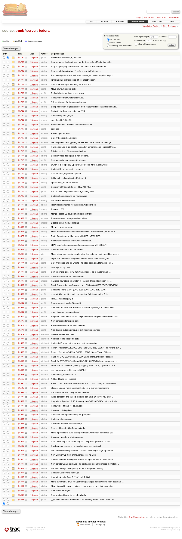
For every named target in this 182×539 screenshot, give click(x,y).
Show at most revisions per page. (150, 41)
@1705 (21, 188)
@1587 (21, 287)
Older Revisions (169, 26)
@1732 (21, 107)
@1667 (21, 242)
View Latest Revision (151, 26)
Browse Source (137, 21)
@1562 (21, 346)
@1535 (21, 422)
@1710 (21, 170)
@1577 (21, 328)
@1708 (21, 179)
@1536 (21, 418)
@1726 (21, 111)
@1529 (21, 431)
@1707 (21, 183)
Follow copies (114, 42)
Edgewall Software (36, 534)
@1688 (21, 224)
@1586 (21, 291)
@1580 (21, 314)
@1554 (21, 373)
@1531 (21, 427)
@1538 (21, 409)
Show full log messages (145, 44)
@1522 (21, 436)
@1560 (21, 355)
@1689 (21, 219)
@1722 (21, 120)
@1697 (21, 210)
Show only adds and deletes (119, 46)
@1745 (21, 57)
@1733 (21, 102)
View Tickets (157, 21)
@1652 (21, 246)
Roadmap (120, 21)
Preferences (174, 18)
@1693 (21, 215)
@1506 (21, 458)
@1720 (21, 129)
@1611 (21, 251)
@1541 (21, 395)
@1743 (21, 66)
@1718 (21, 138)
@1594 (21, 269)
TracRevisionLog (137, 521)
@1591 (21, 278)
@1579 (21, 319)
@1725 (21, 116)
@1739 (21, 75)
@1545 (21, 386)
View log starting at (146, 37)
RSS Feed (85, 529)
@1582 (21, 305)
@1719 (21, 134)
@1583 (21, 300)
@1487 (21, 499)
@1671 (21, 233)
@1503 (21, 467)
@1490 (21, 494)
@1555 (21, 368)
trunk (19, 31)
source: (8, 31)
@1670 (21, 237)
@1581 (21, 309)
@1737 (21, 84)
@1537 (21, 413)
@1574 (21, 337)
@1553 (21, 377)
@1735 (21, 93)
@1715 (21, 152)
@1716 (21, 147)
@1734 (21, 98)
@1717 (21, 143)
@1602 (21, 260)
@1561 (21, 350)
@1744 (21, 62)
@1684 (21, 228)
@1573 (21, 341)
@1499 (21, 481)
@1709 (21, 174)
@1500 (21, 476)
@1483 (21, 503)
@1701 (21, 201)
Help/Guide (148, 18)
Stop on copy (113, 39)
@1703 (21, 192)
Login (139, 18)
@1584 (21, 296)
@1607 (21, 255)
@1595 (21, 264)
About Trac (160, 18)
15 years (34, 57)
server (31, 31)
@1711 (21, 165)
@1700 (21, 206)
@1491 (21, 490)
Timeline (104, 21)
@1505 (21, 463)
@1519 (21, 440)
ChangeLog (100, 529)
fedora (44, 31)
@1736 (21, 89)
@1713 (21, 161)
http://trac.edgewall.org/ (170, 534)
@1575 (21, 332)
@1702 (21, 197)
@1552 (21, 382)
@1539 (21, 404)
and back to (168, 37)
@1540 (21, 400)
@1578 (21, 323)
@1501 (21, 472)
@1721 (21, 125)
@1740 (21, 71)
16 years (34, 229)
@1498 (21, 485)
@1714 (21, 156)
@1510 (21, 445)
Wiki (91, 21)
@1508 (21, 449)
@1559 (21, 359)
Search (173, 21)
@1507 (21, 454)
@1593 (21, 273)
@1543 (21, 391)
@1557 (21, 364)
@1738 (21, 80)
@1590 (21, 282)
